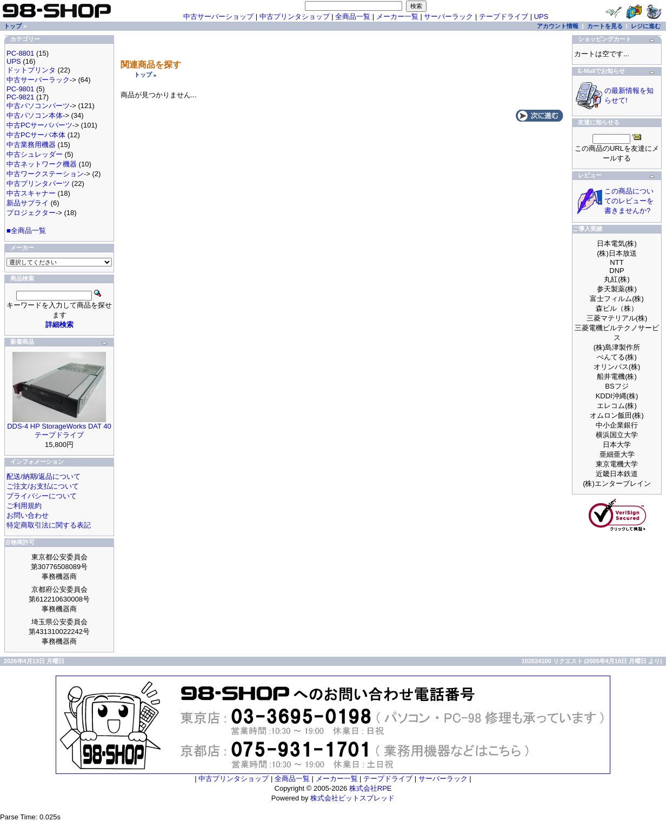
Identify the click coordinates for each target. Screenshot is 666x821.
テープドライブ (503, 16)
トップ (143, 74)
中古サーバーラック (38, 80)
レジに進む (646, 26)
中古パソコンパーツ (38, 106)
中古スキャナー (31, 193)
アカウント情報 (557, 26)
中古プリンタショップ (294, 16)
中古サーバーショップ (218, 16)
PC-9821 (20, 97)
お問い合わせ (27, 515)
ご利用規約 (24, 506)
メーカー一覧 (397, 16)
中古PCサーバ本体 (35, 135)
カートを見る (605, 26)
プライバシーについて (41, 496)
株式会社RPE (370, 788)
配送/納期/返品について (43, 476)
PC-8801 (20, 53)
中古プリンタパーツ (38, 183)
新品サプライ (27, 203)
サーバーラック (448, 16)
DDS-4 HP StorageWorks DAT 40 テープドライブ (59, 430)
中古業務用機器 (31, 145)
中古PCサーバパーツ (39, 125)
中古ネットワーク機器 (41, 164)
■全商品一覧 (26, 230)
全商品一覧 (352, 16)
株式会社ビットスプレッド (352, 798)
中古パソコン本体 (34, 115)
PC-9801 (20, 89)
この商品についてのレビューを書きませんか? (629, 201)
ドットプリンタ (31, 70)
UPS (541, 16)
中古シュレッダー (34, 154)
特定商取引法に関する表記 (48, 525)
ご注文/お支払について (42, 486)
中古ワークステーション (45, 174)
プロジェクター (31, 213)
